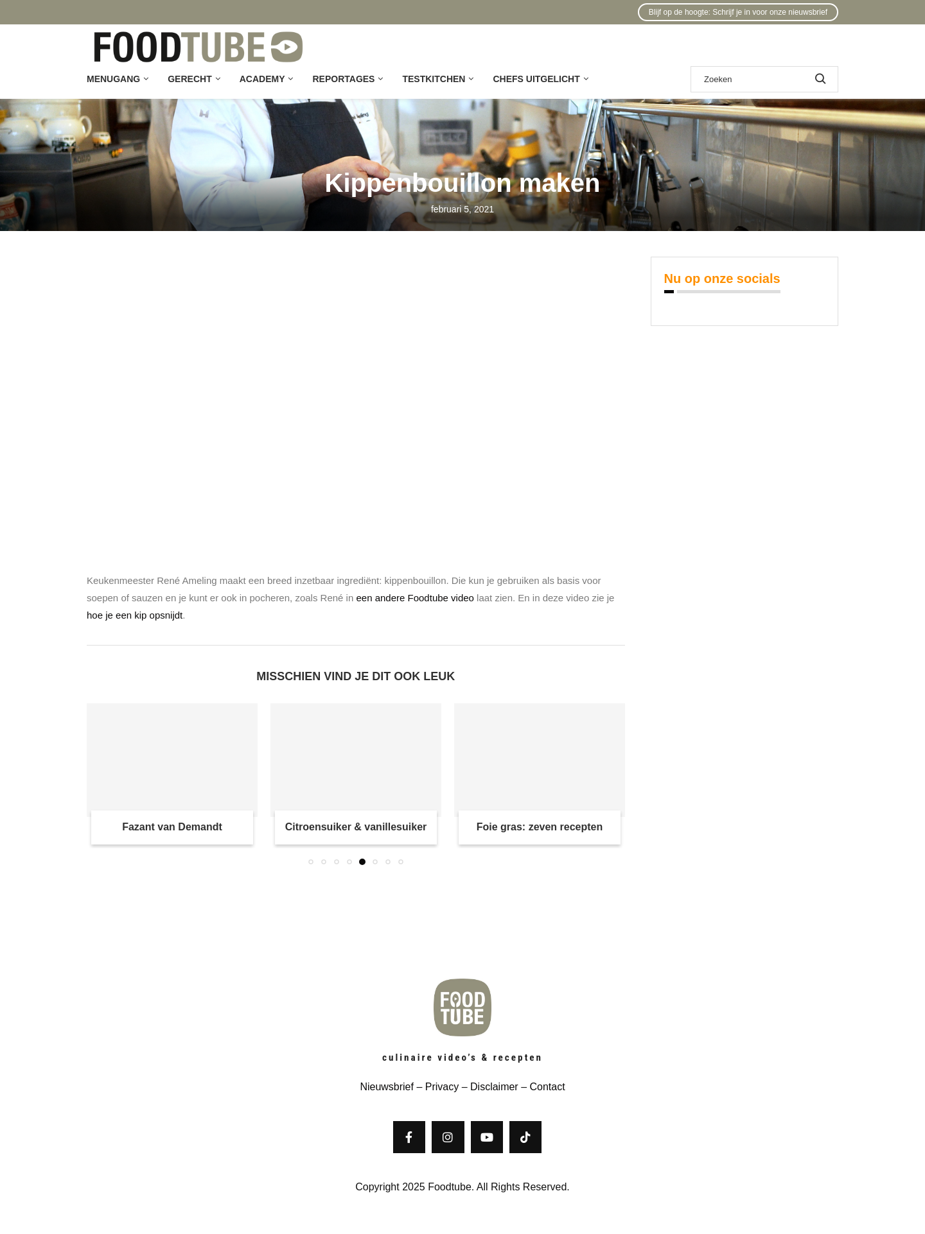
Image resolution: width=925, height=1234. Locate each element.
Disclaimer (494, 1086)
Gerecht (189, 79)
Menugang (113, 79)
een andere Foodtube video (414, 597)
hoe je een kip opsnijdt (134, 615)
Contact (547, 1086)
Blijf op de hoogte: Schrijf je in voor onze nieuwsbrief (738, 12)
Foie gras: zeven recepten (540, 826)
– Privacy (436, 1086)
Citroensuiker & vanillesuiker (356, 826)
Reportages (343, 79)
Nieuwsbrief (387, 1086)
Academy (262, 79)
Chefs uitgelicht (536, 79)
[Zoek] (764, 79)
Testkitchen (433, 79)
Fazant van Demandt (172, 826)
